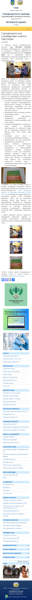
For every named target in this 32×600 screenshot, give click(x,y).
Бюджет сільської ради (10, 396)
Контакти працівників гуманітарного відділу (15, 455)
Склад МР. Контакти (10, 535)
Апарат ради (7, 374)
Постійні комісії (8, 383)
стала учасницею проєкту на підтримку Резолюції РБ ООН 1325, (16, 192)
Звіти (5, 478)
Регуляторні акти (9, 414)
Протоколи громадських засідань (14, 430)
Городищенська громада (16, 276)
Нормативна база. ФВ (10, 475)
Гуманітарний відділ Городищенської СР (15, 450)
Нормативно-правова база (12, 465)
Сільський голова (9, 368)
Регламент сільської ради (11, 393)
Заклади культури (9, 459)
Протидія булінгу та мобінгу (12, 528)
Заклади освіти (8, 462)
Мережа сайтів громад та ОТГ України (16, 597)
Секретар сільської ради (11, 371)
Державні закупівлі (9, 405)
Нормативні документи (11, 511)
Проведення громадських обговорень (16, 427)
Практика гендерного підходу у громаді (13, 515)
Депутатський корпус (10, 377)
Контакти (6, 386)
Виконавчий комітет (10, 380)
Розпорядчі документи (10, 356)
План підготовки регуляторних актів (15, 411)
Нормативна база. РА (10, 417)
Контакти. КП (7, 493)
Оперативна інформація (11, 362)
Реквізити (6, 490)
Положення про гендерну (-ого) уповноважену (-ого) (13, 507)
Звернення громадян (10, 440)
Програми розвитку (9, 402)
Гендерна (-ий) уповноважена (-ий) (15, 503)
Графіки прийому (9, 437)
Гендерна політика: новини (12, 500)
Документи (7, 487)
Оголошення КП (8, 485)
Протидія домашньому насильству (14, 523)
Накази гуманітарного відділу (13, 468)
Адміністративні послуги (11, 443)
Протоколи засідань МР (11, 538)
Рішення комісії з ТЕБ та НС (12, 359)
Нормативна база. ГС (10, 424)
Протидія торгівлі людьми (12, 525)
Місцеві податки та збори (11, 399)
